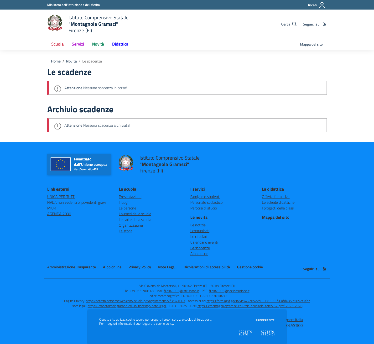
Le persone (127, 208)
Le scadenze (92, 61)
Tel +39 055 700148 (139, 290)
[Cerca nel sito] (289, 24)
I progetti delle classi (278, 208)
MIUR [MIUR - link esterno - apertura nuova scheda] (51, 208)
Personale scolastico (206, 202)
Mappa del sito (311, 44)
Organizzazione (131, 225)
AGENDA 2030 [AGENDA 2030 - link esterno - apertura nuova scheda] (59, 214)
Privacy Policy (140, 267)
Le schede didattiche (278, 202)
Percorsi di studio (203, 208)
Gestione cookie (250, 267)
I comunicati (199, 231)
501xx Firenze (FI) (222, 285)
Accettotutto (245, 333)
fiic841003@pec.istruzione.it (229, 290)
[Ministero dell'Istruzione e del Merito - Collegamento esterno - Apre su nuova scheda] (73, 4)
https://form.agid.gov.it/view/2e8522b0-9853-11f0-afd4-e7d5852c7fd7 (258, 300)
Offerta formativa (276, 196)
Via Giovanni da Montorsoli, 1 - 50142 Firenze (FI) (173, 285)
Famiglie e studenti (205, 196)
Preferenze (265, 320)
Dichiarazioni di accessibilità (207, 267)
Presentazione (130, 196)
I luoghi (124, 202)
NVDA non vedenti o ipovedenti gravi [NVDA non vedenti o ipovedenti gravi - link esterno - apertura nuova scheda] (76, 202)
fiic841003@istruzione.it (181, 290)
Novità (71, 61)
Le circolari (198, 236)
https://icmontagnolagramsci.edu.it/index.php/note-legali (127, 305)
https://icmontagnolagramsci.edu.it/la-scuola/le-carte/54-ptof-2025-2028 (249, 305)
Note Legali (167, 267)
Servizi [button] (78, 44)
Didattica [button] (120, 44)
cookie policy (164, 323)
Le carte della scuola (135, 219)
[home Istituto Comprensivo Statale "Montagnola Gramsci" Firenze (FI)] (88, 24)
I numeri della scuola (135, 214)
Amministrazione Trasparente (71, 267)
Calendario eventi (204, 242)
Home (56, 61)
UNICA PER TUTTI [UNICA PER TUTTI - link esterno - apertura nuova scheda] (61, 196)
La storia (125, 231)
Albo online (199, 253)
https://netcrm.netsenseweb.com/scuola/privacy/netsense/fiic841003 (135, 300)
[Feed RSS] (324, 24)
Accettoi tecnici (268, 333)
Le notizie (198, 225)
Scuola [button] (57, 44)
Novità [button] (98, 44)
